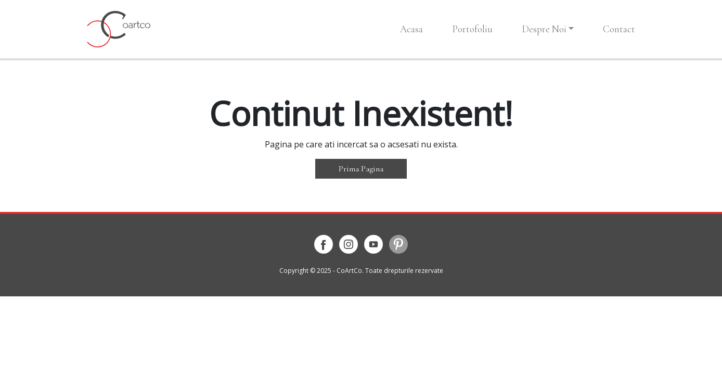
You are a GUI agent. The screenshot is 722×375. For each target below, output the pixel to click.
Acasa (411, 29)
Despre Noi (544, 29)
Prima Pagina (361, 169)
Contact (619, 29)
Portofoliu (472, 29)
